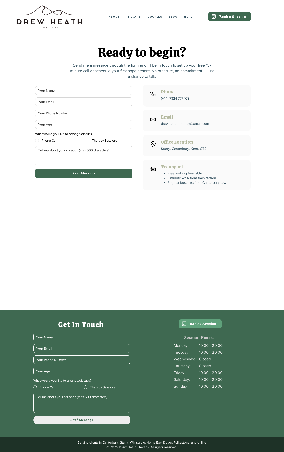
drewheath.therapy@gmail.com (185, 123)
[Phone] (83, 113)
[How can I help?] (84, 156)
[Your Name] (83, 90)
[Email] (83, 102)
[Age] (83, 124)
